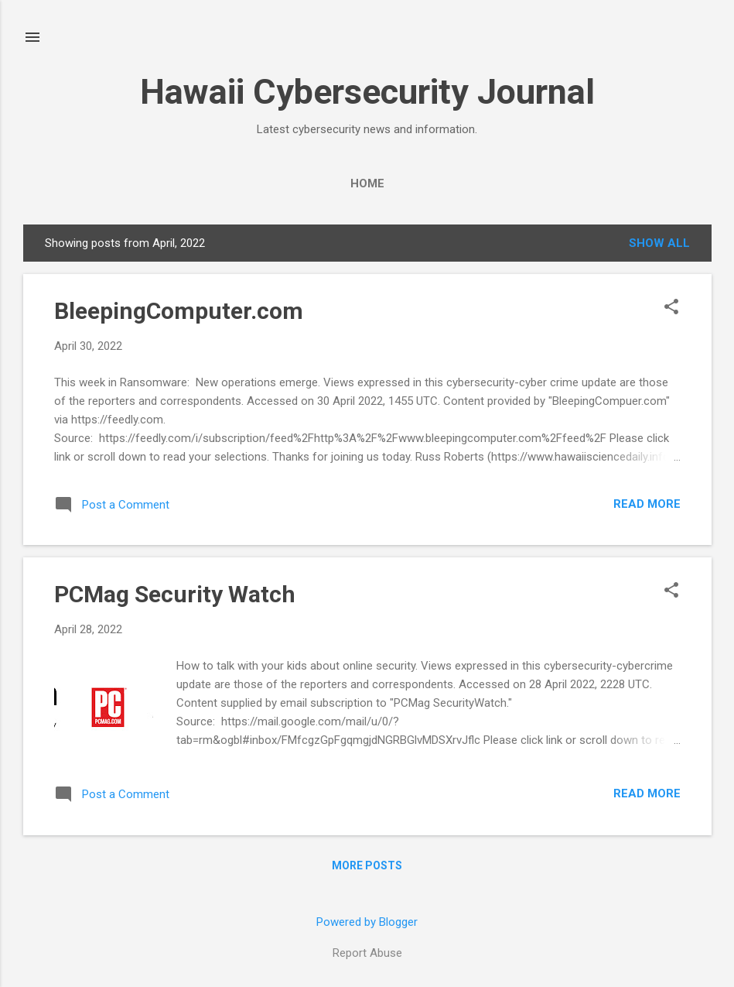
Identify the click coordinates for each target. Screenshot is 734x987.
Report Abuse (367, 953)
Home (367, 183)
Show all (659, 243)
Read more (647, 504)
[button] (671, 308)
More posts (367, 865)
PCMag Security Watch (174, 594)
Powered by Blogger (367, 922)
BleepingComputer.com (178, 310)
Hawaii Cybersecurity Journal (367, 91)
